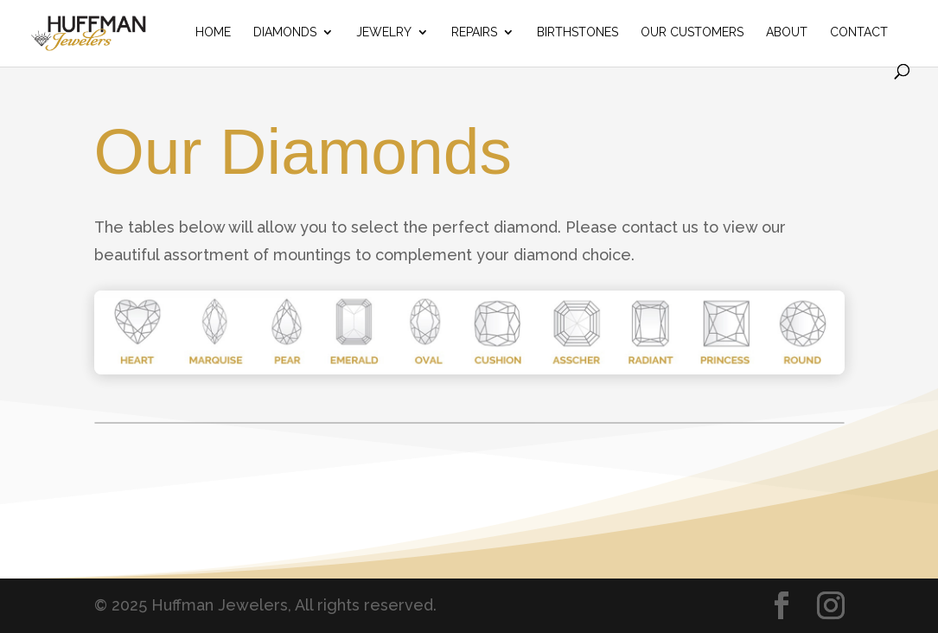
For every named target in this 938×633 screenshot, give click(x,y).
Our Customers (692, 32)
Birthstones (577, 32)
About (786, 32)
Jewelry (384, 32)
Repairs (474, 32)
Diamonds (284, 32)
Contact (859, 32)
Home (213, 32)
